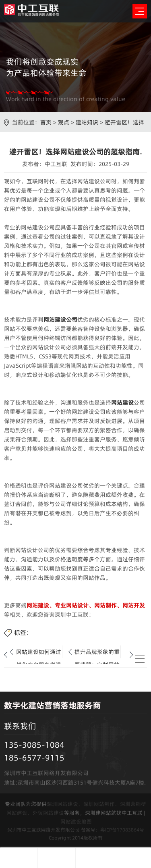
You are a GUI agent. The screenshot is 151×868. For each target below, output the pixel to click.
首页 (46, 122)
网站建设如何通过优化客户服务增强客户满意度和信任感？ (38, 653)
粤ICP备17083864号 (122, 829)
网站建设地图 (76, 821)
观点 (63, 122)
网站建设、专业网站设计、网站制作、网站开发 (86, 605)
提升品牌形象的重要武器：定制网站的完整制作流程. (97, 653)
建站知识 (87, 122)
